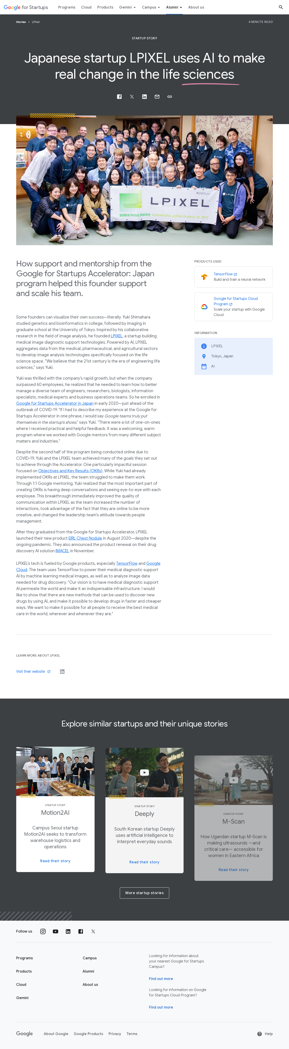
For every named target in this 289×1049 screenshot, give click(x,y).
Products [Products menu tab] (105, 7)
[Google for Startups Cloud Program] (233, 306)
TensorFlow (127, 563)
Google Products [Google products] (88, 1034)
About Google (56, 1034)
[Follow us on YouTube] (55, 931)
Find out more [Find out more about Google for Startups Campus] (161, 979)
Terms (132, 1034)
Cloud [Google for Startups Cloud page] (21, 984)
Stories (21, 22)
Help (265, 1034)
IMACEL (62, 550)
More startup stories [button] (144, 893)
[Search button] (281, 7)
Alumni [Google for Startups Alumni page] (88, 971)
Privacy (115, 1034)
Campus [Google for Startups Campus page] (90, 958)
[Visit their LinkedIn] (62, 671)
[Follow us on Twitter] (93, 931)
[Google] (24, 1034)
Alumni (175, 7)
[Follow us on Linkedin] (68, 931)
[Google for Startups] (26, 7)
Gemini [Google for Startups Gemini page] (22, 998)
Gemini (128, 7)
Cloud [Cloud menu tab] (86, 7)
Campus (152, 7)
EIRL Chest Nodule (85, 538)
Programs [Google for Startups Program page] (24, 958)
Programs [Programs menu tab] (66, 7)
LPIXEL (116, 336)
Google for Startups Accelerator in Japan (54, 403)
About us (90, 984)
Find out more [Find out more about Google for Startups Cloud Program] (161, 1007)
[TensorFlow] (233, 277)
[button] (169, 96)
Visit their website (33, 671)
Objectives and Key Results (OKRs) (70, 470)
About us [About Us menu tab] (196, 7)
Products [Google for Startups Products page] (24, 971)
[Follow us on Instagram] (43, 931)
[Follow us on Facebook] (81, 931)
